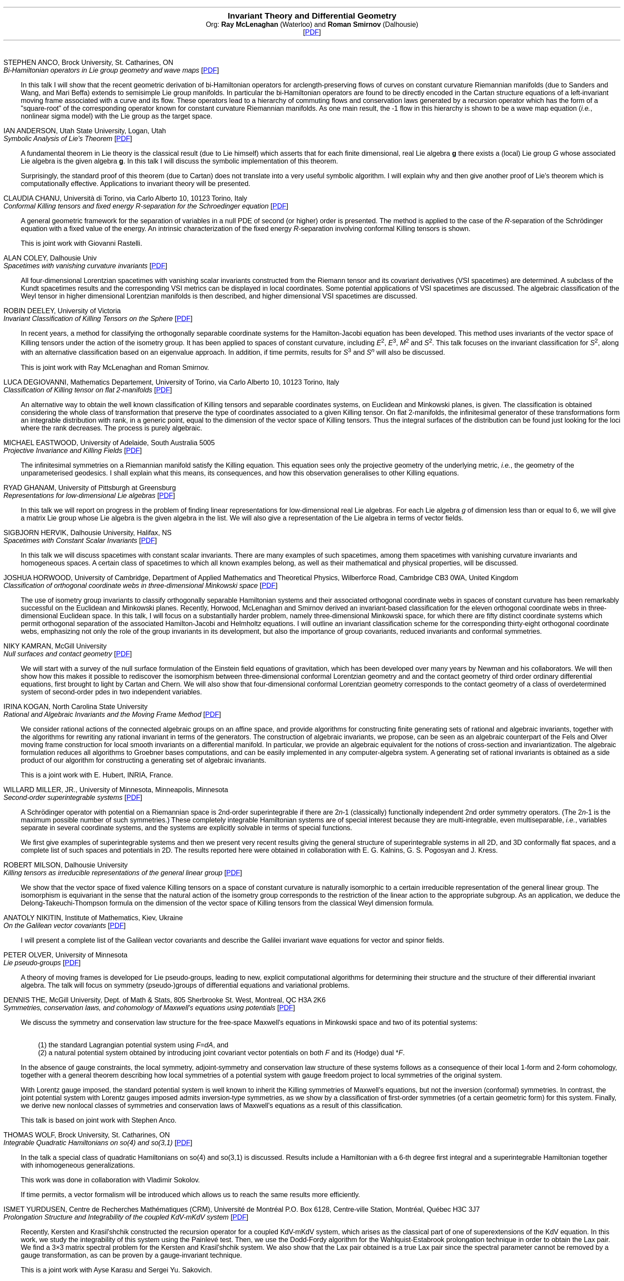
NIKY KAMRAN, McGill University (58, 650)
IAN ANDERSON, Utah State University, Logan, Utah (84, 134)
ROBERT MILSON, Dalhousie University (113, 868)
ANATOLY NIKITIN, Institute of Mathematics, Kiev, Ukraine (93, 921)
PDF (312, 32)
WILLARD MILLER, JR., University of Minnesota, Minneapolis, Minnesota (115, 793)
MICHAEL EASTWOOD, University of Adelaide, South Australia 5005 (109, 446)
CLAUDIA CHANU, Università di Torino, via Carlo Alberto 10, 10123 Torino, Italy (136, 202)
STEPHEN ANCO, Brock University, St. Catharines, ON (102, 66)
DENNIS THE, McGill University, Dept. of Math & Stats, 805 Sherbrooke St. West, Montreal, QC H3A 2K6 (164, 1003)
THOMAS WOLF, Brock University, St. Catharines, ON (89, 1138)
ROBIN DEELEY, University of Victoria (89, 314)
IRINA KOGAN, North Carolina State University (103, 710)
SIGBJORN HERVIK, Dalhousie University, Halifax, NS (87, 536)
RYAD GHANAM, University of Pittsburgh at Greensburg (89, 491)
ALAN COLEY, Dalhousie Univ (76, 262)
